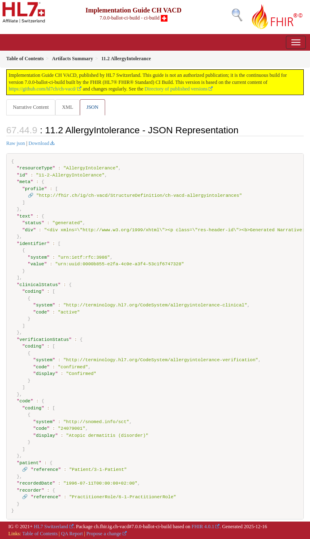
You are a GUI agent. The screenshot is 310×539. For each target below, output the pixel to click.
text (25, 216)
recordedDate (36, 483)
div (29, 230)
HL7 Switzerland (51, 526)
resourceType (36, 168)
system (38, 257)
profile (34, 189)
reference (46, 469)
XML (67, 107)
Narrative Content (31, 107)
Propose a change (103, 534)
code (41, 312)
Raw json (15, 143)
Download (38, 143)
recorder (31, 490)
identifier (33, 243)
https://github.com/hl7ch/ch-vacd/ (42, 89)
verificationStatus (44, 339)
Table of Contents (39, 534)
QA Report (72, 534)
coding (33, 291)
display (45, 373)
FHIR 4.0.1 (203, 526)
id (22, 175)
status (33, 223)
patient (29, 463)
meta (25, 182)
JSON (92, 107)
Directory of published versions (176, 89)
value (37, 264)
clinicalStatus (39, 285)
